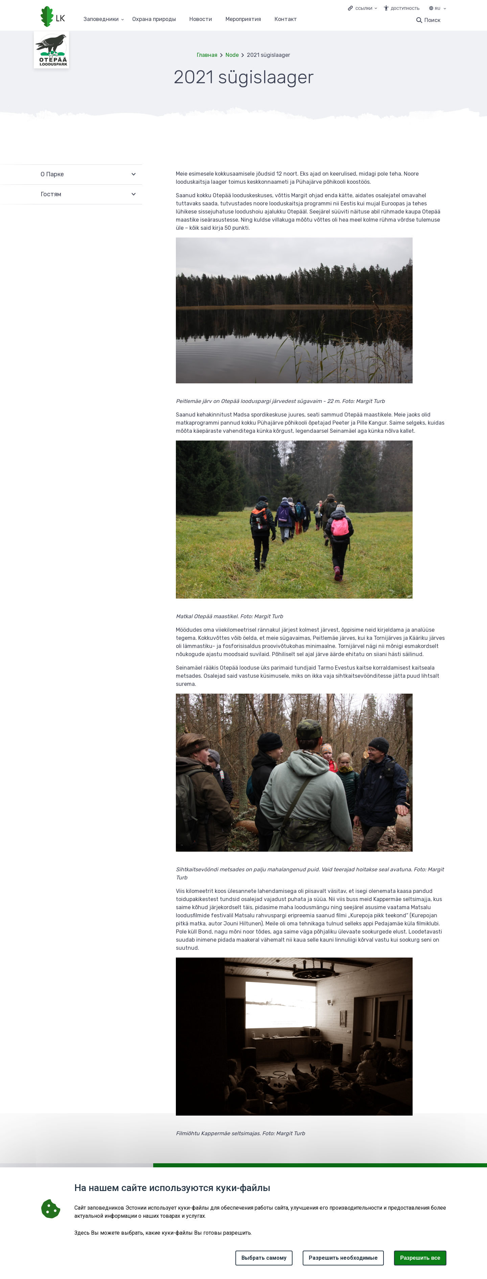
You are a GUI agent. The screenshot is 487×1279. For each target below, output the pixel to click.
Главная (207, 55)
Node (232, 55)
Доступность (405, 8)
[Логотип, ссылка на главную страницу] (53, 17)
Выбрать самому (263, 1258)
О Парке (52, 174)
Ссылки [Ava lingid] (363, 8)
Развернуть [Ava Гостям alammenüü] (133, 194)
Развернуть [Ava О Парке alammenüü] (133, 174)
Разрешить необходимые (343, 1258)
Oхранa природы (154, 19)
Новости (200, 19)
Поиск (432, 20)
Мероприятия (243, 19)
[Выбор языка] (444, 9)
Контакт (286, 19)
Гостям (51, 194)
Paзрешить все (420, 1258)
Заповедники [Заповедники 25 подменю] (101, 19)
